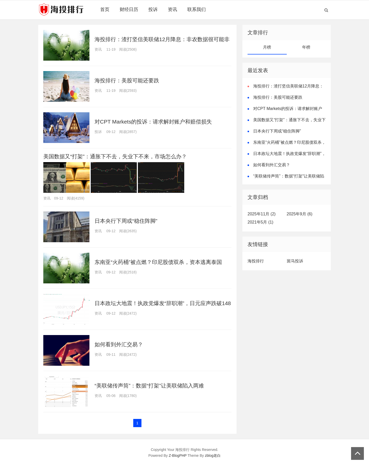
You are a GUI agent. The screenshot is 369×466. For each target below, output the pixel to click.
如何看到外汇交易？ (119, 344)
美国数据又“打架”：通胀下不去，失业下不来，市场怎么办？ (115, 156)
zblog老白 (213, 455)
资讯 (172, 9)
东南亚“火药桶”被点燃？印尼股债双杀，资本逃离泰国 (158, 262)
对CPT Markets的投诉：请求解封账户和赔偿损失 (153, 122)
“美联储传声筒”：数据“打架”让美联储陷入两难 (149, 386)
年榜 (306, 47)
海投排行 (256, 261)
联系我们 (196, 9)
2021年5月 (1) (260, 222)
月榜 (267, 47)
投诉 (153, 9)
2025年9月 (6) (300, 214)
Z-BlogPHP (178, 455)
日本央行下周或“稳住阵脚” (126, 221)
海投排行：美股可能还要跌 (127, 80)
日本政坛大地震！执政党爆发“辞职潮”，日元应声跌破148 (163, 303)
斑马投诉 (295, 261)
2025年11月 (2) (261, 214)
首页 (104, 9)
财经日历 (129, 9)
